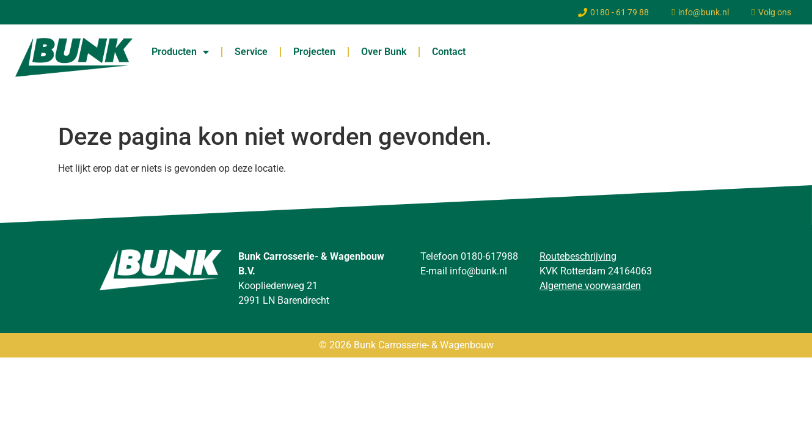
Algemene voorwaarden (590, 286)
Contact (449, 51)
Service (251, 51)
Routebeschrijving (578, 256)
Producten (180, 52)
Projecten (314, 51)
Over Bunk (383, 51)
